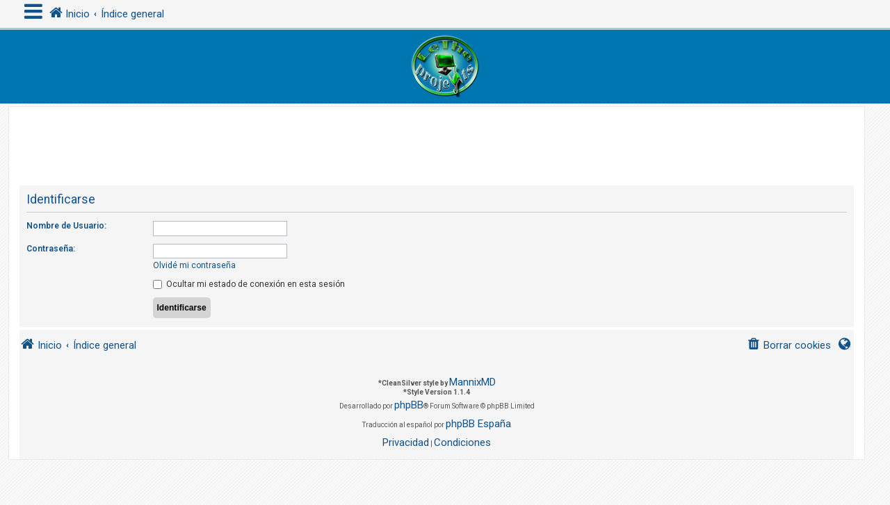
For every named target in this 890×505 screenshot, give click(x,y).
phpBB (408, 405)
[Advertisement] (437, 138)
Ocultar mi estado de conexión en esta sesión (249, 284)
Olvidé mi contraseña (194, 265)
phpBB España (478, 423)
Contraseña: (50, 249)
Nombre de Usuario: (66, 226)
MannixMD (472, 382)
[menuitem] (789, 345)
